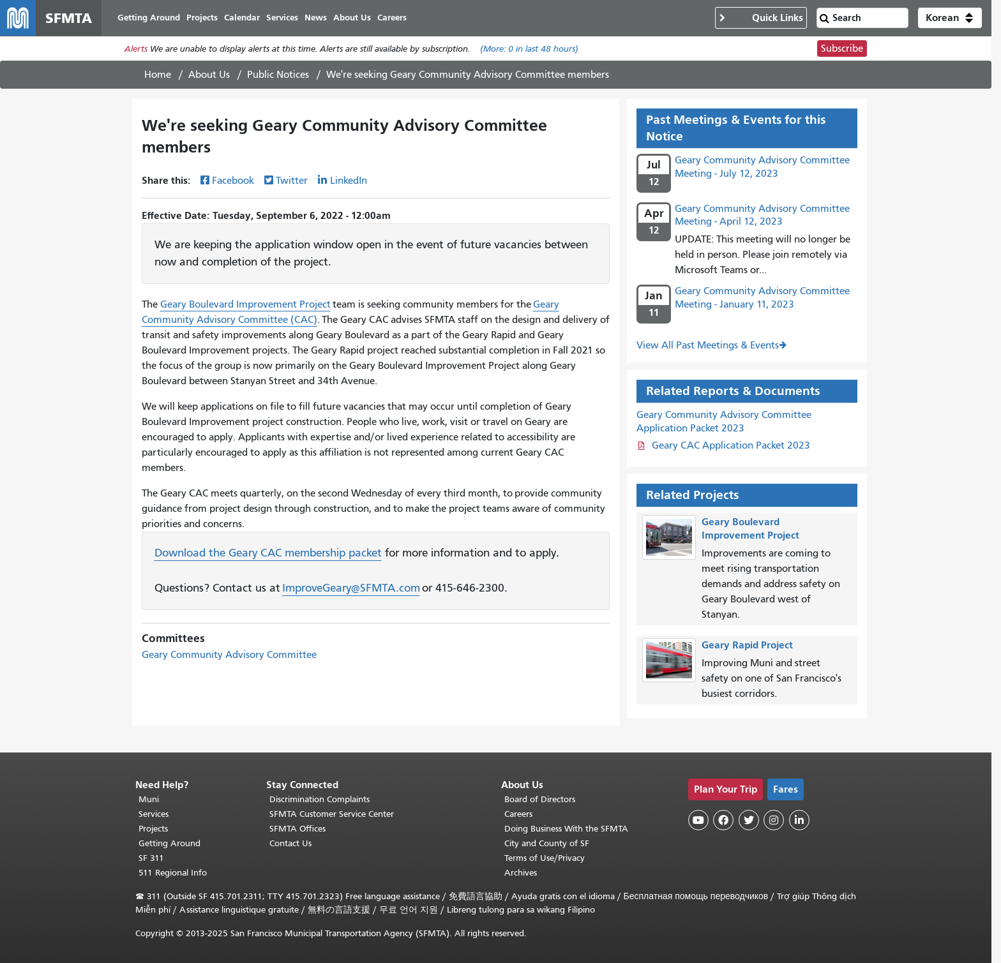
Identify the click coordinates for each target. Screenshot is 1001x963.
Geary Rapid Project (747, 645)
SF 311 (151, 858)
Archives (520, 872)
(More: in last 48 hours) (529, 48)
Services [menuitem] (282, 17)
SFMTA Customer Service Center (331, 814)
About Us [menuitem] (352, 17)
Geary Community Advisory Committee (229, 655)
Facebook (233, 180)
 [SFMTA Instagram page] (773, 820)
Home (157, 74)
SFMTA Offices (297, 828)
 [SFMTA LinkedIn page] (799, 820)
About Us (209, 74)
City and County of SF (546, 843)
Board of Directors (539, 799)
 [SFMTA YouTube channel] (698, 820)
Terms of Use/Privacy (544, 858)
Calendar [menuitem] (242, 17)
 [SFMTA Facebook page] (723, 820)
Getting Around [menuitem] (148, 17)
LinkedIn (348, 180)
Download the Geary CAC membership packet (268, 553)
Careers (518, 814)
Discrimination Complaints (319, 799)
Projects (153, 828)
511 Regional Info (173, 872)
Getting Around (169, 843)
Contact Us (290, 843)
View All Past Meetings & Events (707, 345)
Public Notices (278, 74)
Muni (149, 799)
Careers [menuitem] (392, 17)
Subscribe (842, 48)
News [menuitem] (316, 17)
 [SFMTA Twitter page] (749, 820)
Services (154, 814)
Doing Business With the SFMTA (566, 828)
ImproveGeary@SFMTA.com (351, 588)
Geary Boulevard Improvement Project (245, 304)
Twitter (292, 180)
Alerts (135, 48)
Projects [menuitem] (202, 17)
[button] (950, 18)
